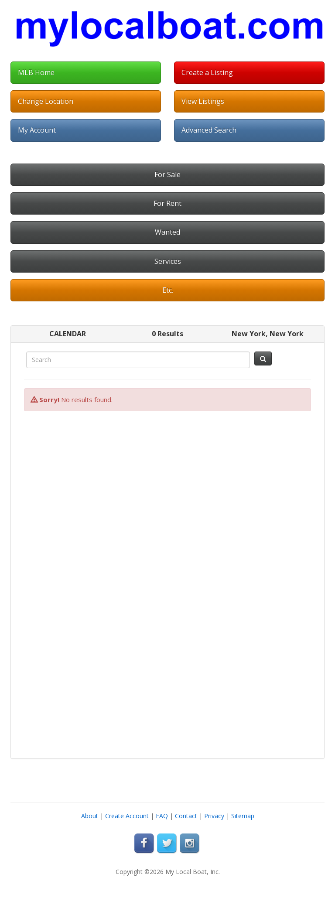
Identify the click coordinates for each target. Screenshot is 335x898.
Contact (186, 816)
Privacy (214, 816)
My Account (37, 130)
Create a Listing (207, 72)
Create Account (127, 816)
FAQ (162, 816)
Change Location (45, 101)
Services (167, 261)
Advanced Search (208, 130)
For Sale (167, 174)
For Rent (167, 203)
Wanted (167, 232)
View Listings (202, 101)
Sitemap (242, 816)
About (89, 816)
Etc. (167, 290)
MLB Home (36, 72)
